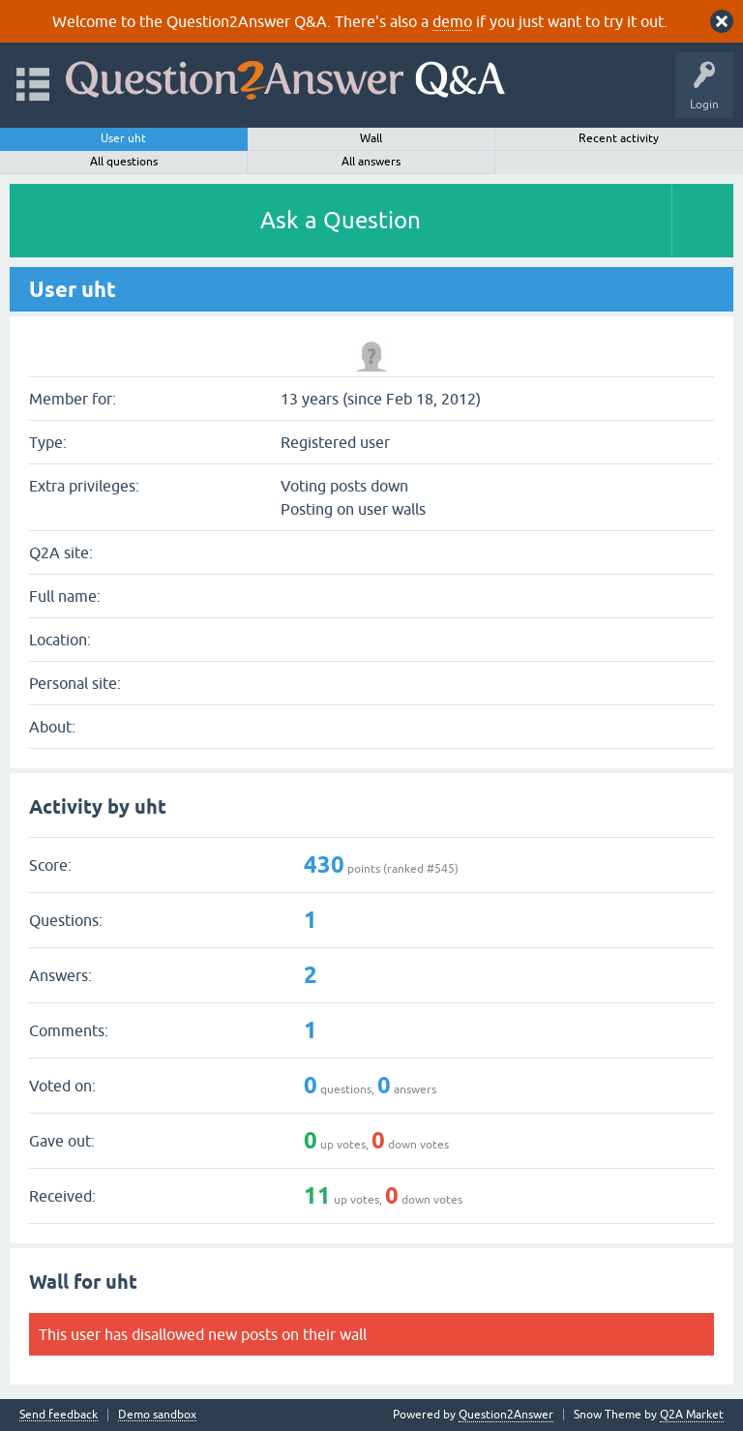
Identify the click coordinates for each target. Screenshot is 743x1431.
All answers (371, 161)
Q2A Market (692, 1414)
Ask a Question (340, 220)
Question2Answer (506, 1414)
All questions (124, 161)
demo (452, 21)
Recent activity (619, 138)
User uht (123, 138)
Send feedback (58, 1415)
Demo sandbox (157, 1415)
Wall (371, 138)
